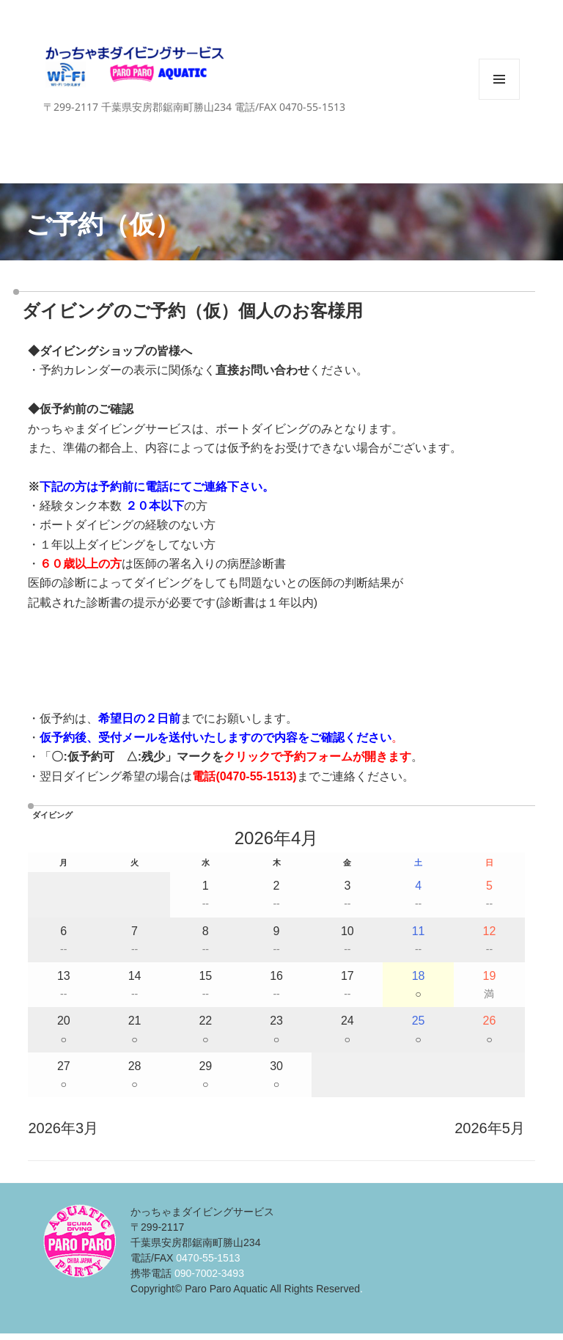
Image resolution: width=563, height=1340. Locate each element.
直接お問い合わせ (262, 370)
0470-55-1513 (256, 776)
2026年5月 (490, 1128)
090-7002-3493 (209, 1273)
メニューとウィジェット (499, 99)
